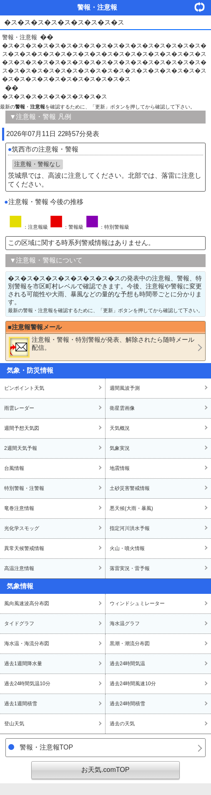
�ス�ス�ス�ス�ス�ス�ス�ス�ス (54, 96)
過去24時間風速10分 (133, 683)
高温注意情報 (19, 568)
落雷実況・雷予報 (130, 568)
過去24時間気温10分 (27, 683)
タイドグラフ (19, 623)
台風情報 (14, 468)
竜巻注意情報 (19, 508)
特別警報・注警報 (24, 488)
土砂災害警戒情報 (130, 488)
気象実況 (120, 448)
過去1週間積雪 (20, 704)
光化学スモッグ (21, 528)
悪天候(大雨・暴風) (131, 508)
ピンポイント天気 (24, 388)
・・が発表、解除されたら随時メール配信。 (101, 347)
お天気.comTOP (105, 769)
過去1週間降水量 (23, 663)
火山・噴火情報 (127, 548)
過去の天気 (122, 724)
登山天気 (14, 724)
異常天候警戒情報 (24, 548)
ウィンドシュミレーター (137, 603)
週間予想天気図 (21, 428)
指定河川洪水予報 (130, 528)
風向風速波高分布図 (26, 603)
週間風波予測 (125, 388)
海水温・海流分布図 (26, 643)
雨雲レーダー (19, 408)
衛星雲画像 (122, 408)
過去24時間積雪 (127, 704)
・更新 (202, 7)
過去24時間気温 (127, 663)
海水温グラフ (125, 623)
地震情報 (120, 468)
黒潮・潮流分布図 (130, 643)
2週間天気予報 (20, 448)
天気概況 (120, 428)
